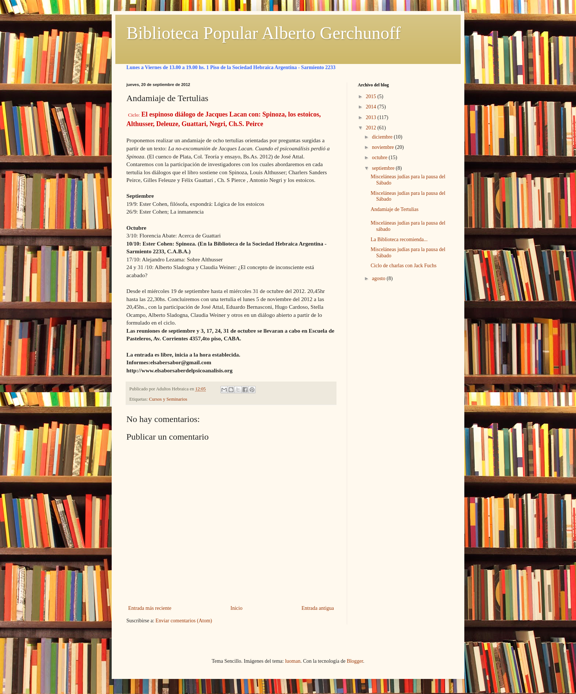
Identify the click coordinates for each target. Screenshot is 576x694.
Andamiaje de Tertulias (394, 209)
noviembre (383, 147)
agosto (379, 278)
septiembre (384, 168)
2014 (372, 107)
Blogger (355, 661)
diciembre (382, 137)
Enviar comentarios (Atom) (183, 620)
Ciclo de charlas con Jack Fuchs (403, 265)
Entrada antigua (318, 608)
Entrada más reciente (149, 608)
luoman (292, 661)
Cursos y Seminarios (168, 399)
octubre (380, 157)
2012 (372, 127)
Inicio (236, 608)
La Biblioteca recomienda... (399, 239)
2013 (372, 117)
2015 (372, 96)
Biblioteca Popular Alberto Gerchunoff (263, 33)
